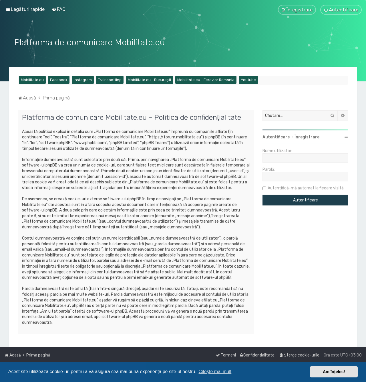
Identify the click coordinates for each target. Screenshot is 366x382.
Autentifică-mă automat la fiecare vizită (306, 187)
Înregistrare (307, 136)
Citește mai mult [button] (215, 371)
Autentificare (276, 136)
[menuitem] (58, 9)
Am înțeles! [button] (334, 371)
